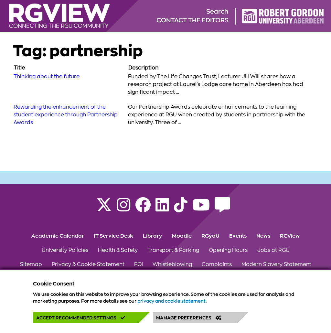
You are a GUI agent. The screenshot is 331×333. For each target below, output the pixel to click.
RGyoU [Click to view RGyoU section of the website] (210, 236)
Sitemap (31, 264)
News (263, 236)
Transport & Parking (173, 250)
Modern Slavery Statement (276, 264)
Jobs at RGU (273, 250)
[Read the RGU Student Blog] (222, 208)
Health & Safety (118, 250)
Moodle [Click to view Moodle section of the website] (182, 236)
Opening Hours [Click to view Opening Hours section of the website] (228, 250)
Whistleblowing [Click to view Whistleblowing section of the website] (172, 264)
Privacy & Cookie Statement (88, 264)
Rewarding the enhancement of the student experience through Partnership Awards (66, 114)
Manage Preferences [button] (188, 318)
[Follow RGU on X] (104, 208)
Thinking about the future (47, 76)
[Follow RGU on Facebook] (143, 208)
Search (217, 11)
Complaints (217, 264)
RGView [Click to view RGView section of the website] (290, 236)
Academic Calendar (57, 236)
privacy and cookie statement (171, 301)
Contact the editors (192, 20)
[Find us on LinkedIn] (162, 208)
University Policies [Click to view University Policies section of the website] (65, 250)
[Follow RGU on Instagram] (123, 208)
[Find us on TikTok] (180, 208)
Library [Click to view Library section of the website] (152, 236)
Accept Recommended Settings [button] (80, 318)
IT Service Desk (113, 236)
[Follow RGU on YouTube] (201, 208)
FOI (138, 264)
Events (238, 236)
